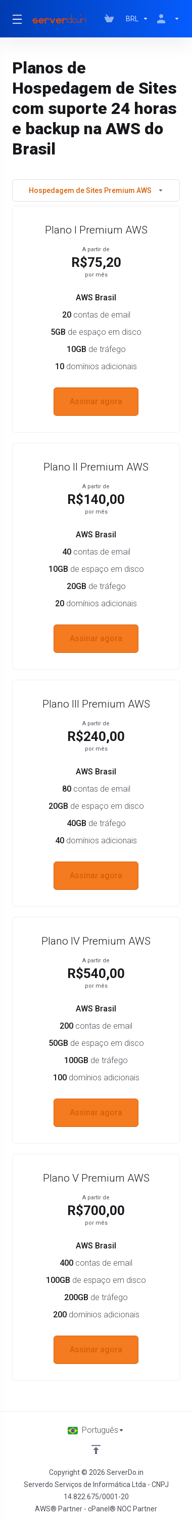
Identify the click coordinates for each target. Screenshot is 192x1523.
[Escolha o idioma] (96, 1430)
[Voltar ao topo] (96, 1449)
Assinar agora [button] (96, 401)
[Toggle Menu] (15, 18)
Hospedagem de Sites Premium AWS (96, 190)
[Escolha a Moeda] (137, 19)
